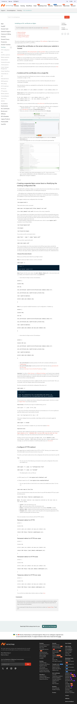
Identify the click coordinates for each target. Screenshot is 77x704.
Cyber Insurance (57, 656)
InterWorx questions (5, 54)
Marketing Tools (42, 6)
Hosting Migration (5, 96)
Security (50, 6)
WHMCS (3, 101)
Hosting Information (5, 62)
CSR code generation (32, 51)
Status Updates (68, 647)
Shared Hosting (42, 662)
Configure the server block (23, 35)
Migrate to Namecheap (44, 671)
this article (50, 440)
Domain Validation (56, 677)
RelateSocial (70, 674)
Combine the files (21, 33)
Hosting (22, 6)
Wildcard (54, 682)
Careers (67, 695)
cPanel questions (5, 64)
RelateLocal (68, 679)
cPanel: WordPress (5, 71)
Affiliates (3, 114)
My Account (4, 111)
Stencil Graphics (68, 691)
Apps (2, 23)
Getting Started (4, 59)
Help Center (66, 6)
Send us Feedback (69, 701)
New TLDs (41, 647)
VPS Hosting (42, 667)
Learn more (45, 27)
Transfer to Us (58, 6)
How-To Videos (68, 650)
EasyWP (3, 26)
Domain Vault (4, 29)
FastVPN (3, 124)
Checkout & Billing (6, 34)
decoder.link (25, 109)
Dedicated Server (5, 78)
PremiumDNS (4, 121)
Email (35, 6)
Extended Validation (56, 679)
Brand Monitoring (70, 680)
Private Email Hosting (44, 670)
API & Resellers (5, 116)
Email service (4, 106)
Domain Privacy (55, 644)
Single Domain (55, 680)
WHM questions (4, 81)
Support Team (22, 401)
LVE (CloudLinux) (5, 86)
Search (67, 17)
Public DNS (54, 659)
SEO (2, 52)
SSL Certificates (5, 108)
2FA (53, 658)
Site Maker (69, 683)
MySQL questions (5, 93)
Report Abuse (68, 655)
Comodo (54, 674)
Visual (66, 682)
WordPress (29, 6)
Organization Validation (57, 676)
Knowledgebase (11, 10)
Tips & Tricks (3, 98)
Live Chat (67, 653)
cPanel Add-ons (4, 73)
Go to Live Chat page (49, 626)
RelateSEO (68, 673)
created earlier (23, 364)
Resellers (54, 686)
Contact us (4, 1)
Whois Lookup (42, 655)
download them (20, 54)
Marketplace (68, 659)
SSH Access (3, 88)
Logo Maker (68, 686)
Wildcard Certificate (41, 373)
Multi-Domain (31, 373)
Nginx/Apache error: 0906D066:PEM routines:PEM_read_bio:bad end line (37, 433)
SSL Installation (27, 10)
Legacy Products (5, 119)
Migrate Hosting (55, 667)
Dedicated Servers (43, 668)
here (57, 66)
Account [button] (73, 6)
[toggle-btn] (11, 47)
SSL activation (42, 51)
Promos (54, 692)
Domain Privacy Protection (5, 41)
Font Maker (69, 685)
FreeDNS (41, 658)
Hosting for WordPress (44, 664)
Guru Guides (68, 643)
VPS (2, 76)
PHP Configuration (5, 49)
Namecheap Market (43, 653)
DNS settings (4, 83)
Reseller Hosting (43, 665)
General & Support (6, 31)
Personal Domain (43, 652)
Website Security (57, 646)
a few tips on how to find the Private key (33, 368)
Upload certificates (21, 32)
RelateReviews (70, 676)
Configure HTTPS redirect (23, 36)
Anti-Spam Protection (57, 661)
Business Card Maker (69, 692)
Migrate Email (55, 670)
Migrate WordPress (43, 679)
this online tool (41, 103)
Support (3, 10)
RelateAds (68, 677)
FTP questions (4, 91)
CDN (53, 653)
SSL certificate (44, 41)
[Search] (75, 1)
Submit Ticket (68, 652)
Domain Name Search (44, 644)
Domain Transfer (43, 646)
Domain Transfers (6, 44)
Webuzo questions (5, 57)
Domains (16, 6)
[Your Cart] (67, 1)
